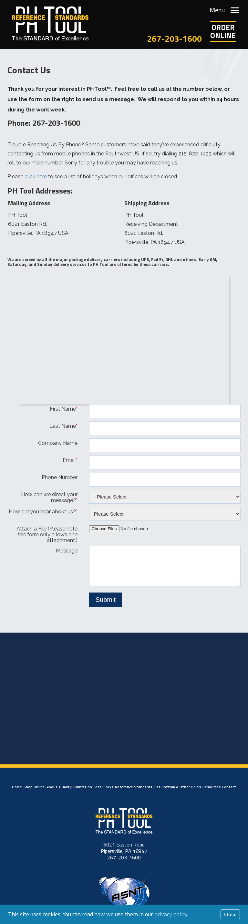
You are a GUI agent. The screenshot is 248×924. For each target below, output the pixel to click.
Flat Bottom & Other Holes (177, 787)
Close (230, 914)
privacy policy (170, 914)
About (51, 787)
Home (17, 787)
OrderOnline (223, 31)
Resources (211, 787)
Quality (65, 787)
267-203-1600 (174, 38)
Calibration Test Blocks (93, 787)
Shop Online (34, 787)
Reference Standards (133, 787)
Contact (229, 787)
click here (36, 176)
